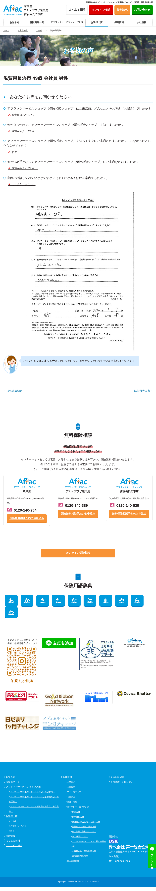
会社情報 (67, 765)
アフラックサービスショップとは (23, 775)
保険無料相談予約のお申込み (26, 518)
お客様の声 (11, 804)
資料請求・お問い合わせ (123, 770)
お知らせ (10, 765)
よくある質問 (13, 829)
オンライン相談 (14, 833)
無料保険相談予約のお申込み (129, 513)
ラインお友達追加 (152, 858)
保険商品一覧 (13, 770)
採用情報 (10, 824)
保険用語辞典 (117, 765)
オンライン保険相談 (78, 552)
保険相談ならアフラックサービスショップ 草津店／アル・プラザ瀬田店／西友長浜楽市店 (119, 2)
